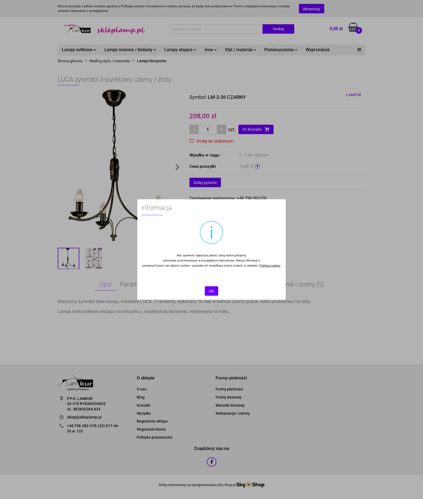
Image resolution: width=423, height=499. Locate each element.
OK (211, 291)
